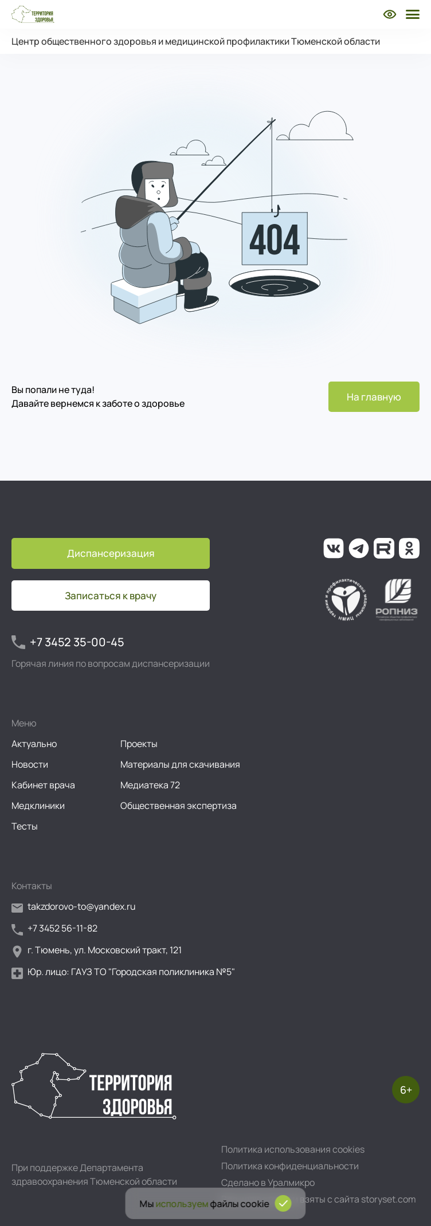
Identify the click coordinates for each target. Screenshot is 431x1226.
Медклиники (38, 805)
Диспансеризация (111, 553)
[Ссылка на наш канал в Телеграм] (358, 548)
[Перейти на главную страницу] (32, 14)
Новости (29, 764)
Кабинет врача (43, 785)
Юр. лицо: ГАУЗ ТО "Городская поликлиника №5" (123, 972)
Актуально (34, 743)
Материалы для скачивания (180, 764)
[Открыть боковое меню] (411, 14)
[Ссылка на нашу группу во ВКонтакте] (333, 548)
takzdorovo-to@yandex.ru (73, 907)
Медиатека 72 (150, 785)
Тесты (24, 826)
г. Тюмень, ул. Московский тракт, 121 (96, 951)
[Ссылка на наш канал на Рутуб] (384, 548)
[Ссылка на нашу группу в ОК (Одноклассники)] (409, 548)
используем (182, 1203)
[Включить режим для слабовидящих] (389, 14)
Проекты (139, 743)
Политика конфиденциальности (290, 1166)
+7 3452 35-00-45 (67, 642)
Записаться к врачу (110, 595)
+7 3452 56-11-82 (54, 929)
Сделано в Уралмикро (268, 1182)
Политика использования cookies (293, 1149)
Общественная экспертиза (178, 805)
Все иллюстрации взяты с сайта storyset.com (318, 1199)
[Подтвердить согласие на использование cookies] (283, 1203)
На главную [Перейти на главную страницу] (374, 396)
